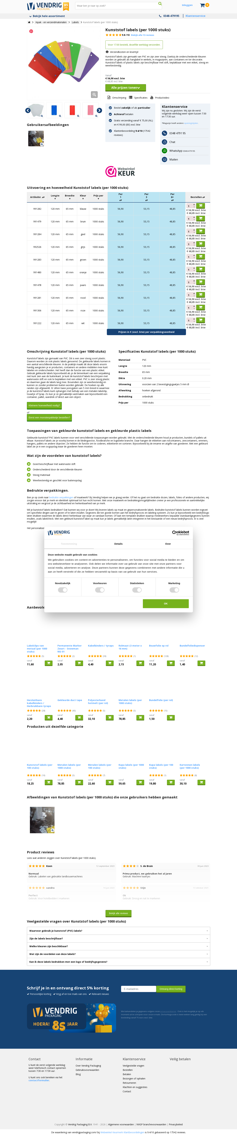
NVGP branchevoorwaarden (151, 1124)
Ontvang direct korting (171, 989)
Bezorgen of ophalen (134, 1078)
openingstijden (191, 123)
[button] (158, 171)
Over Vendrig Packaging (88, 1065)
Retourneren (129, 1082)
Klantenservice (195, 16)
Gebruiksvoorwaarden (87, 1069)
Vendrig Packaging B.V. (80, 1124)
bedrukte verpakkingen (61, 497)
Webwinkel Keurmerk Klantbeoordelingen (122, 1132)
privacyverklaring (168, 1011)
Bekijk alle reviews (118, 913)
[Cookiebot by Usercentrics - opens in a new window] (174, 532)
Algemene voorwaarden (121, 1124)
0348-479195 (171, 16)
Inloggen (187, 5)
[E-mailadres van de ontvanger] (138, 989)
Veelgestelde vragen (133, 1065)
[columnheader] (37, 197)
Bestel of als (132, 107)
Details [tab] (118, 544)
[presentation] (146, 1000)
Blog (78, 1074)
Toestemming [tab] (69, 544)
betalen (123, 114)
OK (166, 603)
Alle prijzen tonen (125, 87)
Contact (127, 1091)
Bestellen (128, 1069)
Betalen (127, 1074)
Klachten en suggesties (135, 1087)
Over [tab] (168, 544)
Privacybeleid (176, 1124)
